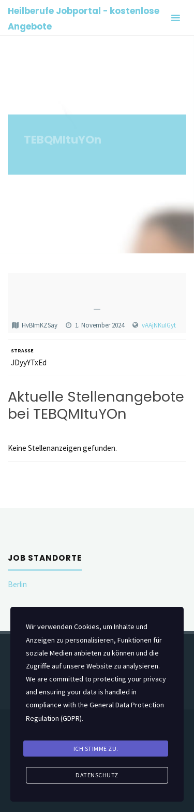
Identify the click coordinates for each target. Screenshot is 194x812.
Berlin (17, 584)
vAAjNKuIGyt (159, 325)
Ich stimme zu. (95, 748)
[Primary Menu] (175, 18)
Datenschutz (97, 775)
